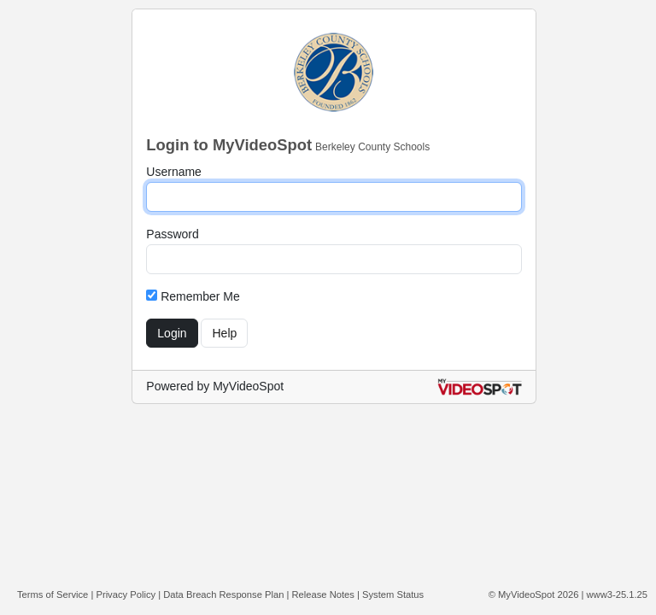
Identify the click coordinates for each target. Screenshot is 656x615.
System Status (393, 594)
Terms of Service (52, 594)
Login (171, 333)
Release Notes (323, 594)
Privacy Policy (125, 594)
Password (172, 234)
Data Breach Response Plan (223, 594)
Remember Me (192, 296)
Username (174, 172)
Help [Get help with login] (224, 333)
